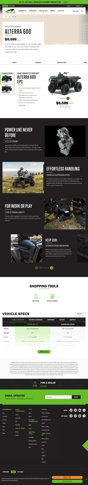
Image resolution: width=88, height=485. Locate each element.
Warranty (73, 320)
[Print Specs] (80, 313)
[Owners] (52, 11)
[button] (51, 268)
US (70, 6)
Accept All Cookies (67, 483)
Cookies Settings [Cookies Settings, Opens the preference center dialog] (67, 479)
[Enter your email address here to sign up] (58, 397)
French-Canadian (20, 472)
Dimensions (50, 320)
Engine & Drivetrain (18, 320)
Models (14, 62)
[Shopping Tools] (43, 11)
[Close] (86, 481)
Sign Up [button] (76, 397)
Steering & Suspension (35, 320)
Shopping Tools (61, 62)
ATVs (6, 16)
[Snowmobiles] (22, 11)
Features (38, 62)
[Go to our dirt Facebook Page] (75, 416)
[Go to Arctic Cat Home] (10, 11)
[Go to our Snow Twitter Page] (71, 410)
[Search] (82, 11)
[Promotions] (60, 11)
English (80, 6)
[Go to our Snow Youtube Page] (79, 410)
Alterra (10, 16)
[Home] (3, 17)
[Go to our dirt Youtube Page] (79, 416)
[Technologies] (33, 11)
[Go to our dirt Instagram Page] (71, 416)
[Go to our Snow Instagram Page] (84, 410)
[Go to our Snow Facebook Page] (75, 410)
